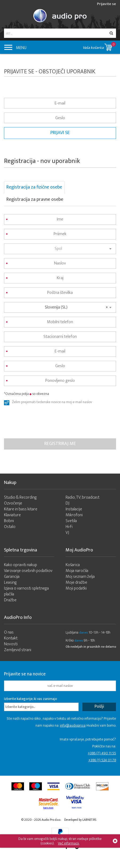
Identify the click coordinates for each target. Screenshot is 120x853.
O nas (9, 632)
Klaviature (12, 515)
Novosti (11, 644)
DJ (67, 503)
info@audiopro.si (73, 725)
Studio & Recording (20, 497)
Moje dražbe (76, 582)
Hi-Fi (69, 526)
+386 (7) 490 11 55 (102, 753)
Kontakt (11, 638)
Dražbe (10, 600)
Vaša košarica (99, 46)
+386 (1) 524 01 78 (102, 760)
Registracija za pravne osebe (34, 199)
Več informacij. (68, 843)
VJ (67, 532)
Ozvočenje (13, 503)
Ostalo (9, 526)
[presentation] (44, 422)
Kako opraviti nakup (20, 564)
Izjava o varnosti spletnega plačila (26, 591)
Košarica (73, 564)
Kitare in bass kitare (20, 509)
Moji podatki (76, 588)
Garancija (11, 576)
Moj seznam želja (80, 576)
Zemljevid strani (17, 650)
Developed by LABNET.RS (80, 819)
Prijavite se (106, 4)
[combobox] (60, 248)
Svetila (71, 520)
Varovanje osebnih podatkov (28, 570)
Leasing (10, 582)
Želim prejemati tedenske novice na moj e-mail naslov (52, 402)
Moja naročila (77, 570)
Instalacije (74, 509)
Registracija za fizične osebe (34, 187)
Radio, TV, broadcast (82, 497)
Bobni (9, 520)
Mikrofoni (74, 515)
